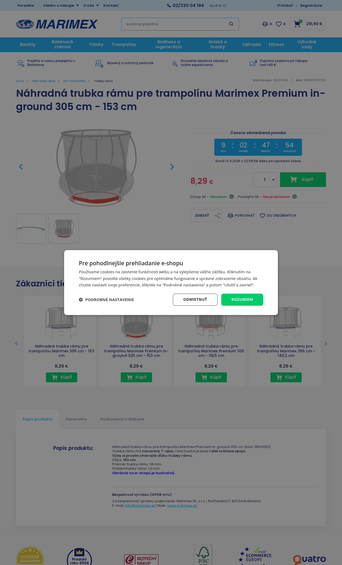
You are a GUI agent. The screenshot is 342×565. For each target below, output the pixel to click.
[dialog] (171, 282)
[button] (106, 300)
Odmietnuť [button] (195, 299)
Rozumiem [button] (242, 299)
